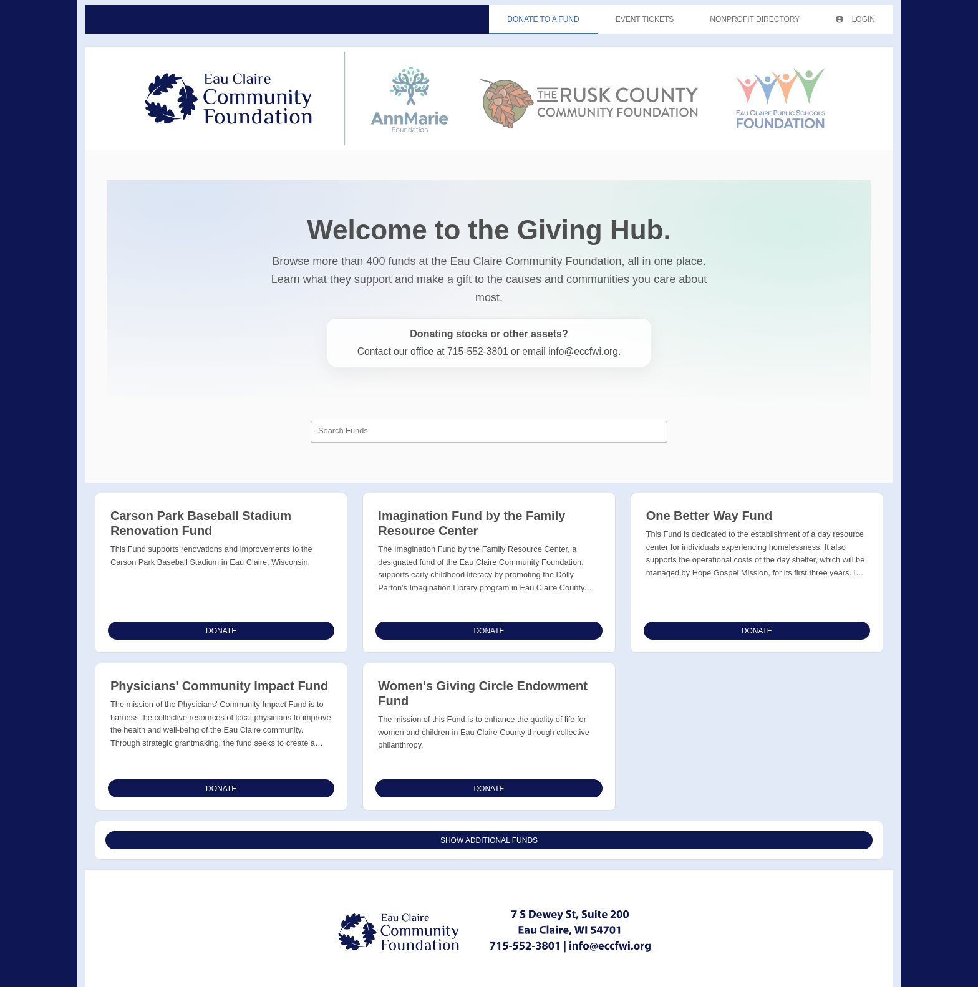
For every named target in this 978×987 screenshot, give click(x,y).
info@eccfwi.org (583, 351)
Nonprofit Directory (755, 19)
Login (855, 19)
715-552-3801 (477, 351)
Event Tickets (645, 19)
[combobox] (489, 432)
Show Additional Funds (489, 840)
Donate (221, 631)
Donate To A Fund (543, 19)
